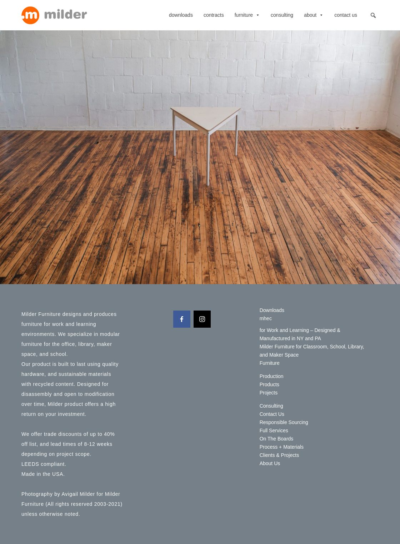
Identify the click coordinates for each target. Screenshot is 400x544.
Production (272, 376)
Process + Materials (282, 447)
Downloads (181, 15)
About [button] (314, 15)
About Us (270, 463)
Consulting (282, 15)
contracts (214, 15)
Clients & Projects (279, 455)
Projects (269, 393)
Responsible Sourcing (284, 422)
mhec (266, 318)
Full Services (274, 430)
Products (269, 384)
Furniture (247, 15)
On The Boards (277, 439)
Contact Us (345, 15)
